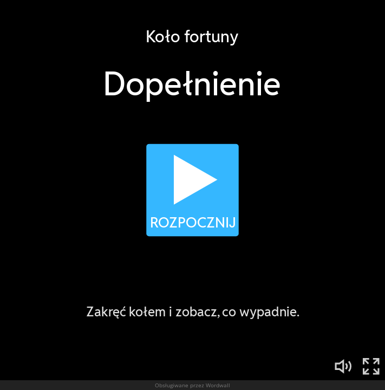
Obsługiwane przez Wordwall (192, 385)
